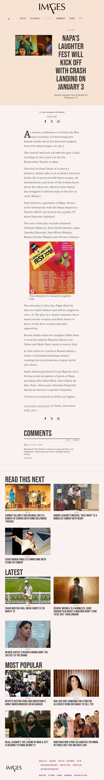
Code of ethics (65, 765)
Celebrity (35, 18)
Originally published (37, 405)
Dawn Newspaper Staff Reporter (53, 112)
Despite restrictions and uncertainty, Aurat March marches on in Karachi (25, 702)
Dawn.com (42, 775)
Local (72, 18)
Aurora (59, 775)
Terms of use (77, 765)
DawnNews (68, 775)
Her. (81, 18)
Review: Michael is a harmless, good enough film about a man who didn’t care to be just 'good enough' (75, 611)
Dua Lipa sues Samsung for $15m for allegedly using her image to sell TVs (73, 702)
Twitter (61, 761)
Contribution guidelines (50, 769)
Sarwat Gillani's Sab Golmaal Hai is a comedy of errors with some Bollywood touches (26, 518)
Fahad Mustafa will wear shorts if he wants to (25, 610)
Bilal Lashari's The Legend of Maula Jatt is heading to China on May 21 (26, 743)
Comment (61, 18)
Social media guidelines (49, 765)
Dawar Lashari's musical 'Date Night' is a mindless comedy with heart (75, 517)
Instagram (70, 761)
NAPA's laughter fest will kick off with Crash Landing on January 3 (71, 63)
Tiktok (78, 761)
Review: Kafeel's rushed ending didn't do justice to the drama (26, 653)
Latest (23, 18)
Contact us (43, 761)
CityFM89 (51, 775)
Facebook (52, 761)
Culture (48, 18)
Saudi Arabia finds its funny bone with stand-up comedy (25, 561)
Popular (76, 440)
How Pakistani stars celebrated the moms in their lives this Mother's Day (76, 743)
